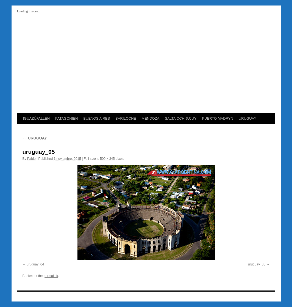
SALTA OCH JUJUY (180, 118)
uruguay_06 (256, 264)
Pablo (31, 159)
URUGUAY (247, 118)
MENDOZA (150, 118)
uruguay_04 (35, 264)
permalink (51, 276)
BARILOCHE (125, 118)
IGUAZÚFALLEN (36, 118)
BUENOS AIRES (96, 118)
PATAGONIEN (66, 118)
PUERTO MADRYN (217, 118)
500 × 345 (107, 159)
